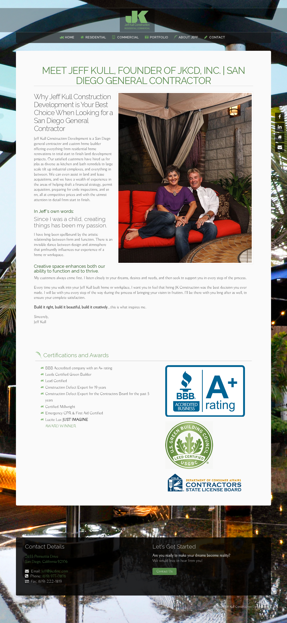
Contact (217, 37)
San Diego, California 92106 (46, 561)
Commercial (128, 37)
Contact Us (164, 571)
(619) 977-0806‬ (54, 576)
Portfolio (159, 37)
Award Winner (60, 426)
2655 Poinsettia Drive (41, 556)
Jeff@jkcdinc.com (54, 571)
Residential (96, 37)
